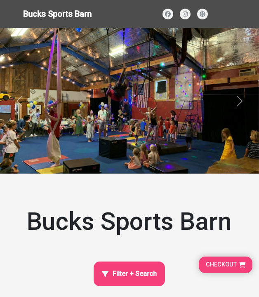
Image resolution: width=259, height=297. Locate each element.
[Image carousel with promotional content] (129, 101)
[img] (129, 101)
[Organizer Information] (129, 211)
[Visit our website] (202, 14)
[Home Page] (129, 211)
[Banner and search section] (129, 101)
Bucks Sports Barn (57, 14)
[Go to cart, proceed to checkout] (225, 265)
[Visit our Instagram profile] (185, 14)
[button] (19, 101)
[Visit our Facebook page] (167, 14)
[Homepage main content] (129, 87)
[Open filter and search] (129, 274)
